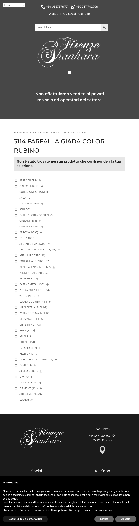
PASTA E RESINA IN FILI (34, 313)
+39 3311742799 (87, 6)
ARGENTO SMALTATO (34, 244)
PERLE (25, 330)
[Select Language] (14, 5)
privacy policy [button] (108, 491)
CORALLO (27, 342)
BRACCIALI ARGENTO (35, 267)
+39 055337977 (57, 6)
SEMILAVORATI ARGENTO (37, 249)
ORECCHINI (29, 186)
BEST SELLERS (30, 180)
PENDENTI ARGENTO (34, 272)
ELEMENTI (28, 388)
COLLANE (28, 220)
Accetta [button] (125, 518)
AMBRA (25, 336)
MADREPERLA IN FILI (33, 307)
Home (17, 132)
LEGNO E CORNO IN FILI (35, 301)
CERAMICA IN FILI (31, 319)
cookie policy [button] (10, 498)
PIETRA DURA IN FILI (34, 290)
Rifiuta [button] (104, 518)
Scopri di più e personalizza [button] (25, 518)
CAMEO (25, 365)
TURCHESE (28, 347)
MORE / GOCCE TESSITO (36, 359)
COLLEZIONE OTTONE (34, 191)
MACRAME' (28, 382)
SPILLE (24, 209)
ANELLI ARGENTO (32, 255)
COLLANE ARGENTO (34, 261)
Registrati (69, 13)
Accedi (54, 13)
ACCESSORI (28, 371)
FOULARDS (27, 238)
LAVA (24, 376)
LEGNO (26, 399)
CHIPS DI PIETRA (31, 324)
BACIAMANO (28, 278)
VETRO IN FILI (29, 296)
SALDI (25, 197)
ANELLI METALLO (31, 394)
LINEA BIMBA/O (31, 203)
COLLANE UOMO (31, 226)
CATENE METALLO (31, 284)
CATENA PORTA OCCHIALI (36, 215)
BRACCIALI (28, 232)
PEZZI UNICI (28, 353)
